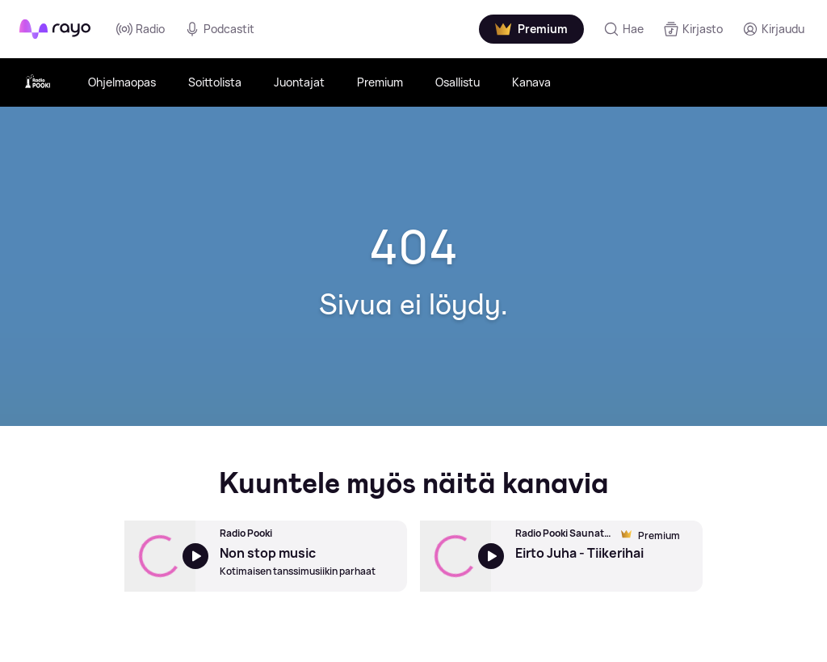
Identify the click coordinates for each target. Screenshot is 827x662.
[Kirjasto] (693, 29)
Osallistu (457, 82)
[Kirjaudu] (773, 29)
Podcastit (219, 29)
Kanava (531, 82)
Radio (140, 29)
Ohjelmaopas (122, 82)
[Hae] (623, 29)
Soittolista (214, 82)
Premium (380, 82)
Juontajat (299, 82)
